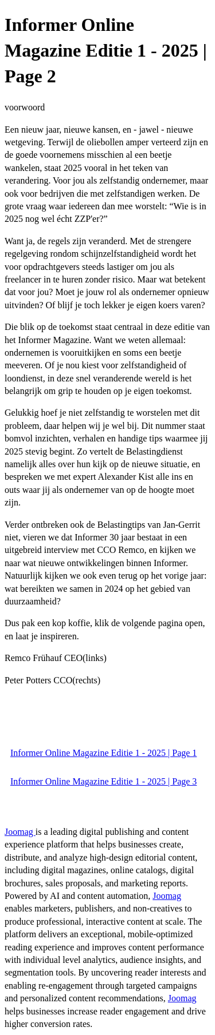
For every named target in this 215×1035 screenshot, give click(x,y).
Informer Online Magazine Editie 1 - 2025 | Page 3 (103, 781)
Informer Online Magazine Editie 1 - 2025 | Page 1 (103, 753)
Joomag (20, 832)
